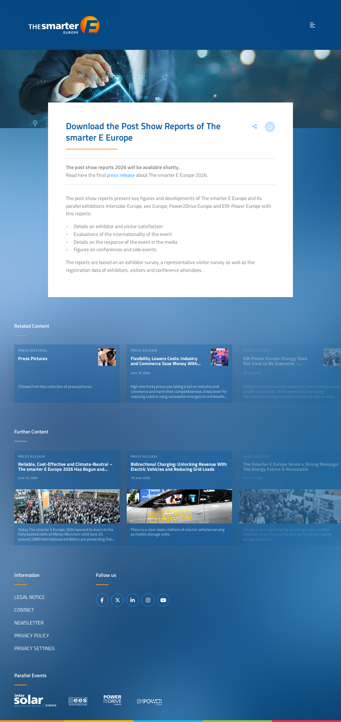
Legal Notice (29, 597)
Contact (24, 610)
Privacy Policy (31, 635)
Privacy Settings (34, 648)
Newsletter (29, 623)
